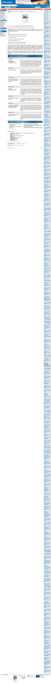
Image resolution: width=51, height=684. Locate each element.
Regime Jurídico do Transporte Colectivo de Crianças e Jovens (47, 641)
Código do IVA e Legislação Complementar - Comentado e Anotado (46, 489)
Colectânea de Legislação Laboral (47, 575)
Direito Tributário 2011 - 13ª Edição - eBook (47, 411)
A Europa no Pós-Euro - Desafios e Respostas (47, 618)
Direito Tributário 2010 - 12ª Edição (47, 503)
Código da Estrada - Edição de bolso (47, 302)
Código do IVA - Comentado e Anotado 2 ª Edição (47, 194)
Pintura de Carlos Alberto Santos (47, 169)
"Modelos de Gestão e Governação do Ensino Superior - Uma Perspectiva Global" (47, 647)
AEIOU (45, 674)
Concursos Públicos (2, 26)
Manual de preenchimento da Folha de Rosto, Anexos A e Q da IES (47, 121)
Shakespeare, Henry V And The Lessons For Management (47, 234)
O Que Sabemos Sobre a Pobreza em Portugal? (47, 519)
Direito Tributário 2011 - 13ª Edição (47, 421)
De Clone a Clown (47, 124)
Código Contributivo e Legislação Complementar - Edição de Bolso (47, 425)
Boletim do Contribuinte (3, 12)
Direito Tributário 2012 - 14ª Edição (47, 177)
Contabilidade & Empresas (3, 14)
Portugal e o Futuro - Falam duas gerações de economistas (47, 335)
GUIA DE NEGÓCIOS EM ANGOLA (46, 667)
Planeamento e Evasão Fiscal (46, 434)
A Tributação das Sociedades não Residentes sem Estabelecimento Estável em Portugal (47, 298)
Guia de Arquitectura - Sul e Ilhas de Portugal (47, 406)
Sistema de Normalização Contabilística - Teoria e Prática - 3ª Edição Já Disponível (47, 498)
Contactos (38, 5)
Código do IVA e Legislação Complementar (46, 352)
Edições (2, 33)
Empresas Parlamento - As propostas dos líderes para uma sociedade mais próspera (47, 346)
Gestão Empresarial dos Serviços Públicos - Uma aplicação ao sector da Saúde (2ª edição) (47, 270)
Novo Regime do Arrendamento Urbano (47, 31)
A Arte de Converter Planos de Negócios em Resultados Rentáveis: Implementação (47, 139)
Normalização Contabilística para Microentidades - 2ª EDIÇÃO (47, 250)
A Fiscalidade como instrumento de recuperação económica (47, 372)
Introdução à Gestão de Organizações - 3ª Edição (47, 377)
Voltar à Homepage (11, 147)
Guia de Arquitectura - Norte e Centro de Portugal (47, 523)
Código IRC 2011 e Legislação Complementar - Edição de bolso (47, 283)
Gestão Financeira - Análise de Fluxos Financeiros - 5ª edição (47, 318)
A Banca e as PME (47, 242)
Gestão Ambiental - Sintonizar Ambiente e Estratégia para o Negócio (47, 579)
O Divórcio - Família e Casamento (47, 484)
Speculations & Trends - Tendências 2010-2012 (47, 593)
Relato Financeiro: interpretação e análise (47, 181)
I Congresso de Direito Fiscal (46, 254)
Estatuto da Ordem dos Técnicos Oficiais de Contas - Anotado (47, 480)
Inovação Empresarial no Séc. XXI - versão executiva (47, 597)
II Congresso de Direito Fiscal (46, 61)
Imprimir (41, 147)
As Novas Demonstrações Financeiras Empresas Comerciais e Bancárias (46, 226)
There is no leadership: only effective (46, 77)
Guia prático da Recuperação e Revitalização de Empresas (46, 35)
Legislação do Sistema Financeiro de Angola (47, 44)
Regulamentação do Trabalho (3, 23)
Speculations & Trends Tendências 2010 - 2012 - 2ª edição (47, 571)
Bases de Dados (3, 34)
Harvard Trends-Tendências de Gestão (46, 245)
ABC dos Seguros (47, 651)
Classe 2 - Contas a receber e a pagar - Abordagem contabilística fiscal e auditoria (47, 326)
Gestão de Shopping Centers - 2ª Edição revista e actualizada (47, 475)
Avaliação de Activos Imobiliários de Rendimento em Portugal (47, 528)
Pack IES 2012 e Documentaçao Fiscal (47, 111)
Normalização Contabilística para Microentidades (47, 386)
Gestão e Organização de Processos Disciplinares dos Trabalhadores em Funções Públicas (47, 513)
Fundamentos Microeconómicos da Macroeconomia (47, 557)
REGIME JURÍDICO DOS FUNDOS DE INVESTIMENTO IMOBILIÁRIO (47, 662)
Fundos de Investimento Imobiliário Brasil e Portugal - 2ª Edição (47, 566)
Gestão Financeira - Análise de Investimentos (47, 543)
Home (26, 5)
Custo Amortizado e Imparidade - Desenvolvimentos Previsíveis (47, 312)
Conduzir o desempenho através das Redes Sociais (47, 533)
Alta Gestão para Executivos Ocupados (47, 97)
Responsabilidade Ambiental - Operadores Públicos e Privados (47, 264)
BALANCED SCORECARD (46, 658)
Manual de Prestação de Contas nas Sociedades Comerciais (46, 395)
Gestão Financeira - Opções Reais (47, 331)
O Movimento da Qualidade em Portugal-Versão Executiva (46, 199)
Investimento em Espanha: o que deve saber (46, 613)
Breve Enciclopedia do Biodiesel (47, 610)
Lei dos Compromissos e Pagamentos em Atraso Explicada (47, 72)
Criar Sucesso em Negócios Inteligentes (47, 466)
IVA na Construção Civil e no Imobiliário (47, 654)
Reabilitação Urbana (47, 437)
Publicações (3, 32)
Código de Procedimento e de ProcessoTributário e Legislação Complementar (47, 82)
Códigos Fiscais (46, 86)
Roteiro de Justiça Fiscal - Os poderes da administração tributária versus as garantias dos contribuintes (47, 401)
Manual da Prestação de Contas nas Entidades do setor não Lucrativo (47, 186)
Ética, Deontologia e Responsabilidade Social (47, 550)
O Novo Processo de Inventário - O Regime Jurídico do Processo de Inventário (47, 307)
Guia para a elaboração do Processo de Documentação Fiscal (46, 116)
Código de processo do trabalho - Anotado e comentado (47, 93)
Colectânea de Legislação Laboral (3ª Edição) (47, 51)
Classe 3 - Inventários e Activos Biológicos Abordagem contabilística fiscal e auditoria (47, 219)
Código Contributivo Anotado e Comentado (47, 430)
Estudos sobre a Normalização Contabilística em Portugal (47, 359)
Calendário (2, 29)
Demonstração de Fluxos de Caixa (47, 127)
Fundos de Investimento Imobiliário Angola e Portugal (47, 538)
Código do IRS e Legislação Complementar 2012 (47, 149)
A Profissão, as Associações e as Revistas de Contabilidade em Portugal (47, 623)
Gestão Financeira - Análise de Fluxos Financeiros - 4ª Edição (47, 446)
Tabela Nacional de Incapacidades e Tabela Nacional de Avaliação (47, 561)
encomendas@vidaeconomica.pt (20, 143)
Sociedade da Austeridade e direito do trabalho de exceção (47, 144)
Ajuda (48, 5)
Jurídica (2, 21)
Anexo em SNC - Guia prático (47, 390)
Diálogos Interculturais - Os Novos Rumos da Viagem (47, 340)
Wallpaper (48, 674)
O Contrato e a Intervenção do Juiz (47, 64)
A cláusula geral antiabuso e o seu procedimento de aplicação (47, 157)
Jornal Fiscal (3, 15)
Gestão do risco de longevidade (47, 589)
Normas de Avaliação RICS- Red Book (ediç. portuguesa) (46, 462)
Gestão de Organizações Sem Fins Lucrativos (47, 471)
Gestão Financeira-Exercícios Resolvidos (47, 238)
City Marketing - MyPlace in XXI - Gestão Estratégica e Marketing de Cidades (47, 456)
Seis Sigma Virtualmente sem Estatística (47, 162)
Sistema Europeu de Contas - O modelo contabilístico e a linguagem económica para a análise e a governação (47, 416)
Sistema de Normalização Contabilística (46, 602)
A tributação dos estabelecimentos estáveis (47, 134)
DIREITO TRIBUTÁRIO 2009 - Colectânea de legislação (47, 636)
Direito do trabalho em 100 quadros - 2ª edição (47, 322)
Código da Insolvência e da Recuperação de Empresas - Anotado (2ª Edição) (47, 56)
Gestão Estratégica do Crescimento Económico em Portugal (47, 507)
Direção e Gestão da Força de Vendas (47, 190)
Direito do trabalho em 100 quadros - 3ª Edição (47, 68)
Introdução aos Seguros (46, 40)
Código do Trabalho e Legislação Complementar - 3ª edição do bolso (47, 213)
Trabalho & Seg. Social (3, 16)
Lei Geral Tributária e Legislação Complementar (47, 288)
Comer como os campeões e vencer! (47, 153)
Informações (3, 35)
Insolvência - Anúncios (3, 25)
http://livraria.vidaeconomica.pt (18, 145)
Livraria (44, 5)
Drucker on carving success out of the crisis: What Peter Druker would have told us (47, 451)
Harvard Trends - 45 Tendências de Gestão (47, 22)
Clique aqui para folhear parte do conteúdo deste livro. (25, 25)
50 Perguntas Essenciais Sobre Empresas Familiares (47, 259)
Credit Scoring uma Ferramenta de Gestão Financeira (47, 203)
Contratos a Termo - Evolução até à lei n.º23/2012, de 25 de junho (47, 106)
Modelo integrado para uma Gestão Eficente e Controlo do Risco (47, 276)
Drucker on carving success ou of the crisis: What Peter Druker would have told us (47, 585)
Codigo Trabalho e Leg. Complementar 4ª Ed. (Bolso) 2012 (47, 102)
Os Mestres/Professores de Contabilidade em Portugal (47, 208)
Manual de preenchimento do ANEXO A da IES (47, 293)
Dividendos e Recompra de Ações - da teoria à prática (47, 27)
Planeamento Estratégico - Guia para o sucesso (47, 173)
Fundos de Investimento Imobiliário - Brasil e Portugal (47, 631)
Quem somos (32, 5)
